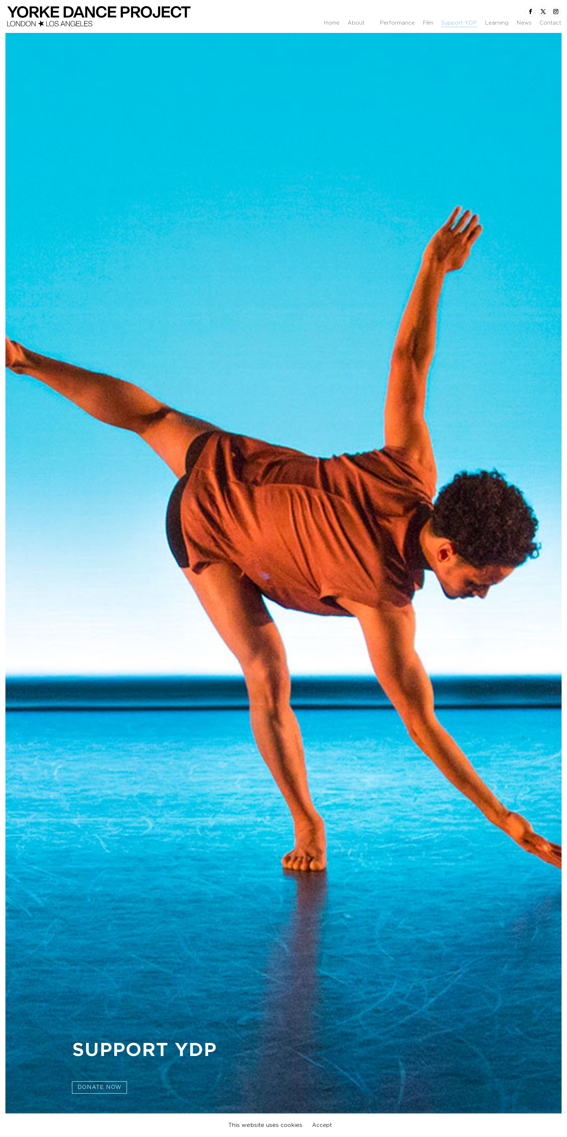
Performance (397, 23)
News (524, 23)
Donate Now (99, 1087)
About (356, 23)
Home (332, 23)
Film (428, 23)
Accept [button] (322, 1125)
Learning (496, 23)
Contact (550, 23)
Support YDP (459, 23)
